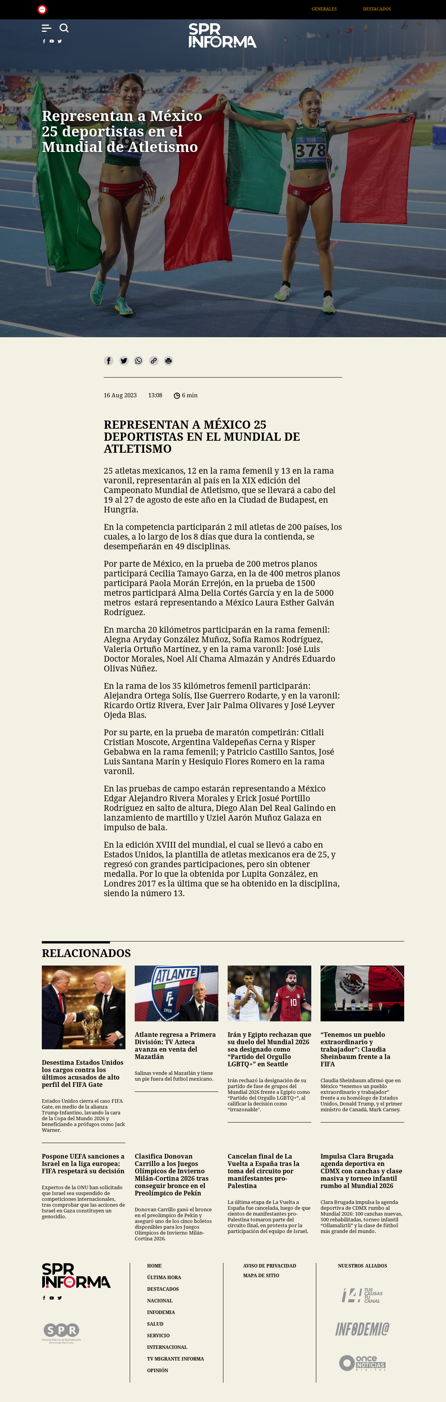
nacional (160, 1300)
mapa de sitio (261, 1276)
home (154, 1265)
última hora (164, 1277)
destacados (163, 1289)
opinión (157, 1370)
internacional (167, 1347)
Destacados (387, 9)
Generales (334, 9)
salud (155, 1324)
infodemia (161, 1312)
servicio (158, 1335)
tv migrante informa (175, 1358)
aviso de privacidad (269, 1266)
